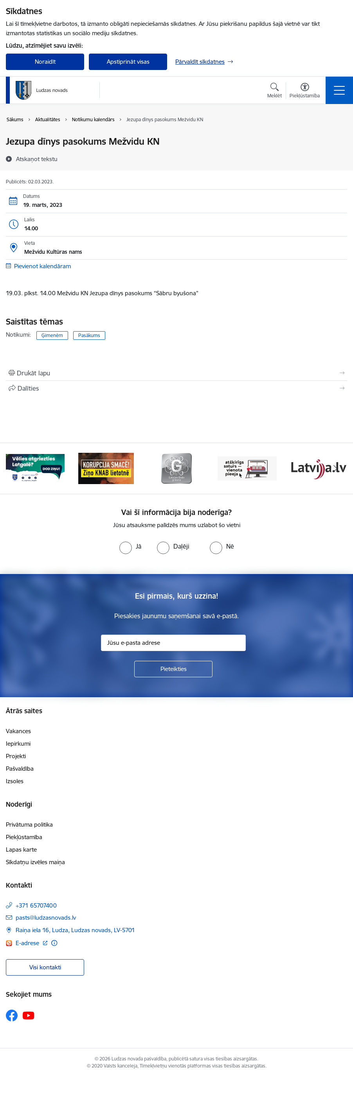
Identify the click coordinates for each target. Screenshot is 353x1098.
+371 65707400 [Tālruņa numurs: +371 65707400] (36, 905)
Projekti (16, 756)
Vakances (18, 731)
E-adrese (28, 943)
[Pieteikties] (173, 669)
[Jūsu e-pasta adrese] (173, 643)
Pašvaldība (20, 768)
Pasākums (89, 335)
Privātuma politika (29, 824)
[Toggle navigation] (339, 90)
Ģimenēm (52, 335)
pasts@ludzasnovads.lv (46, 917)
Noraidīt (45, 61)
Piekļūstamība (24, 837)
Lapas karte (21, 849)
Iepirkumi (18, 743)
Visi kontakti (45, 967)
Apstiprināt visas (128, 61)
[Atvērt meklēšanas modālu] (274, 91)
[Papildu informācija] (54, 943)
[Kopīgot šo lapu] (176, 388)
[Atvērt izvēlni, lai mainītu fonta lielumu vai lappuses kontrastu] (305, 91)
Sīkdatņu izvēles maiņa (35, 862)
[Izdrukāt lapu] (176, 373)
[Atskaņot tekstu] (37, 158)
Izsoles (14, 781)
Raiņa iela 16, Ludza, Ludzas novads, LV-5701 (75, 930)
